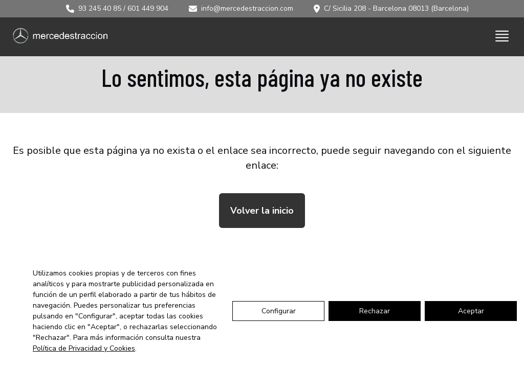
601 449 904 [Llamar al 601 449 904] (147, 8)
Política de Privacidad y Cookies (84, 348)
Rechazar (374, 311)
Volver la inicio (262, 210)
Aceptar (471, 311)
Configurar (278, 311)
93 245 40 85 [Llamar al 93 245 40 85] (99, 8)
